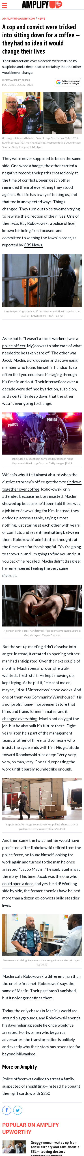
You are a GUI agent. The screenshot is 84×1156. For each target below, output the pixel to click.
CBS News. (33, 244)
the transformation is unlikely (49, 1039)
